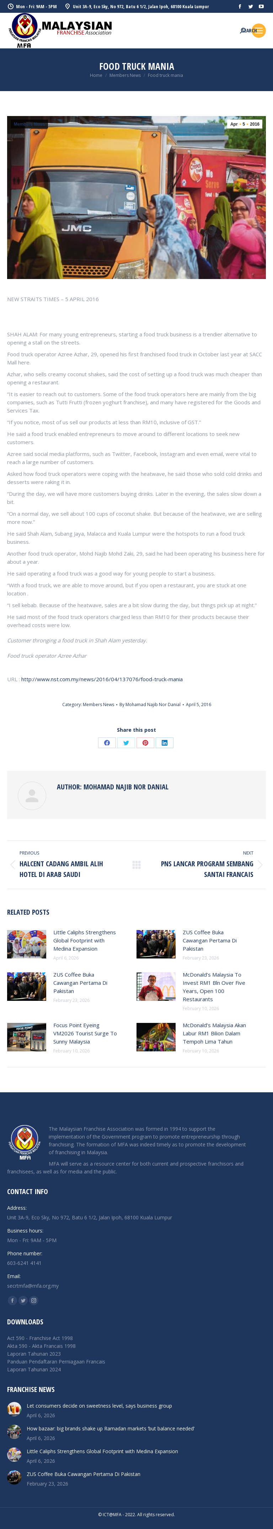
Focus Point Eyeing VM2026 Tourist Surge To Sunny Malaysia (85, 1033)
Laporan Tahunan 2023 (34, 1353)
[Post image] (26, 944)
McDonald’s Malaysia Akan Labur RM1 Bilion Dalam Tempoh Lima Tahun (214, 1033)
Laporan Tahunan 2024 (34, 1369)
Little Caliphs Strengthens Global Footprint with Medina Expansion (84, 940)
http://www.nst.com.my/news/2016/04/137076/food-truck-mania (102, 679)
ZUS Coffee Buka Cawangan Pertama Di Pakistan (210, 940)
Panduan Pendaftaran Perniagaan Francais (56, 1361)
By (150, 705)
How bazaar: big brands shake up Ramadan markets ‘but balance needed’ (110, 1428)
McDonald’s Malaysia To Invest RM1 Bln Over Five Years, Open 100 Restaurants (214, 987)
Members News (29, 124)
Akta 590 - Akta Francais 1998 (41, 1346)
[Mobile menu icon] (259, 30)
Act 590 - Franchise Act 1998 (40, 1338)
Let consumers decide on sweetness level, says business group (99, 1405)
